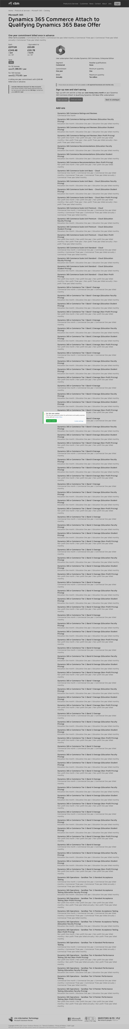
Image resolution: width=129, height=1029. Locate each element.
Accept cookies (51, 420)
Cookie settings (78, 421)
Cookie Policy (58, 417)
